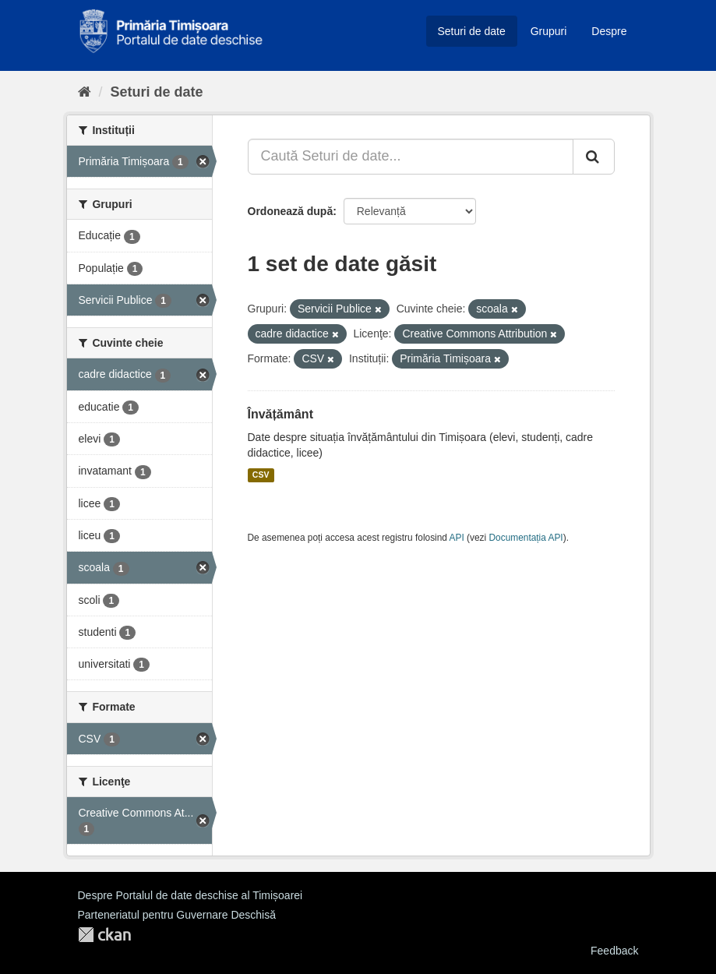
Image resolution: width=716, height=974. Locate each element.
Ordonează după (290, 211)
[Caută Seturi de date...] (410, 157)
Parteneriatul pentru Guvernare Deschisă (177, 915)
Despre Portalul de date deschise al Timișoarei (190, 895)
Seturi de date (472, 31)
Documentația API (526, 537)
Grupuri (549, 31)
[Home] (84, 92)
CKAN (104, 934)
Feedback (614, 950)
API (457, 537)
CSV (261, 475)
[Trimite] (594, 157)
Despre (608, 31)
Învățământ (280, 414)
